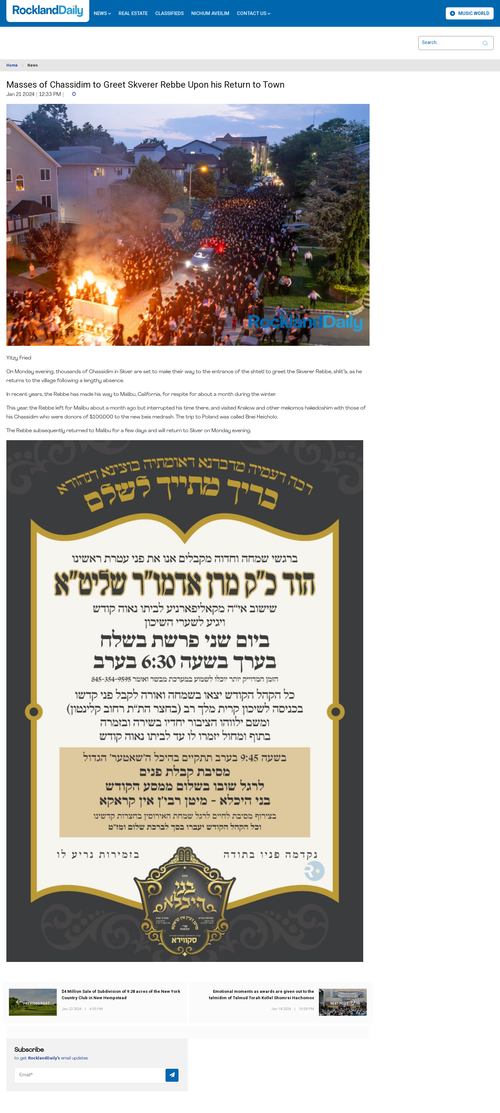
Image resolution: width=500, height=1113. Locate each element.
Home (12, 65)
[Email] (97, 1075)
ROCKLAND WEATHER (64, 39)
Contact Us (253, 13)
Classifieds (169, 13)
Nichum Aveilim (210, 13)
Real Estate (133, 13)
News (102, 13)
